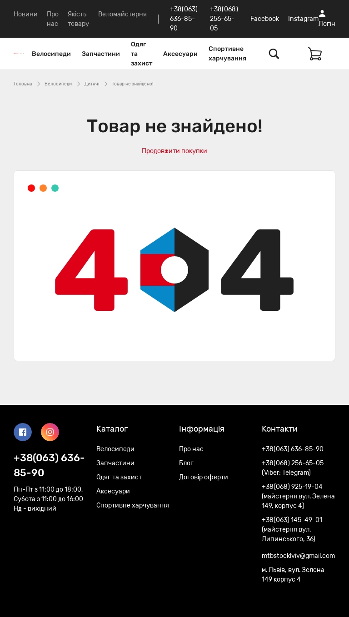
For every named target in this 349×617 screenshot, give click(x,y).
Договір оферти (203, 477)
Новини (26, 14)
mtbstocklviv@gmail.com (298, 556)
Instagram (303, 19)
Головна (23, 84)
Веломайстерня (122, 14)
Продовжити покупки (174, 151)
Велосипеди (51, 54)
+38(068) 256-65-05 (224, 18)
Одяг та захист (141, 53)
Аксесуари (180, 54)
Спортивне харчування (227, 53)
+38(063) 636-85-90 (184, 18)
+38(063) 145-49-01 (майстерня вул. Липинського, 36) (292, 529)
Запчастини (101, 54)
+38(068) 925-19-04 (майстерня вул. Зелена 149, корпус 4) (298, 496)
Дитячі (92, 84)
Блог (186, 463)
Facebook (264, 19)
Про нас (191, 449)
